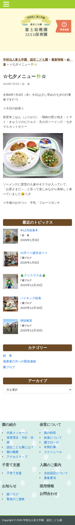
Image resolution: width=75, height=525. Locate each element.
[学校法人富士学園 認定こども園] (37, 25)
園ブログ (27, 257)
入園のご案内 (50, 465)
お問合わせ (49, 494)
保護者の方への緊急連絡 (19, 361)
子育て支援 (11, 465)
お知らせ (9, 486)
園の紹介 (9, 425)
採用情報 (47, 486)
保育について (50, 425)
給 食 (26, 83)
